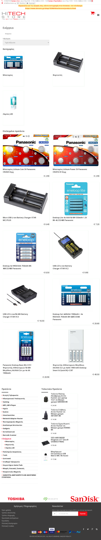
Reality (68, 536)
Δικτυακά (7, 458)
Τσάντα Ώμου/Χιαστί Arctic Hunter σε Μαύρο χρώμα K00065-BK (61, 427)
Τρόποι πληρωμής (8, 515)
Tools (5, 455)
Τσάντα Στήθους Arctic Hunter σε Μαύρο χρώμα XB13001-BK (58, 413)
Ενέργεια (7, 438)
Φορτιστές (57, 75)
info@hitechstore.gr (9, 3)
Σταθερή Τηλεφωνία (11, 462)
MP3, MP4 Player (9, 405)
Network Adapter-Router (13, 418)
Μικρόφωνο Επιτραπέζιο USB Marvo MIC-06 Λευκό (59, 453)
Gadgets (6, 428)
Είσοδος (21, 3)
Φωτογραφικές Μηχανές (13, 422)
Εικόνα (5, 412)
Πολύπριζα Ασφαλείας (12, 452)
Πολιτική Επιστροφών (9, 523)
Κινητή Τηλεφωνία (10, 395)
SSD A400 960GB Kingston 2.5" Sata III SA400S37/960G (59, 439)
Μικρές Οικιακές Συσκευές (13, 468)
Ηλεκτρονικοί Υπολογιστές (14, 398)
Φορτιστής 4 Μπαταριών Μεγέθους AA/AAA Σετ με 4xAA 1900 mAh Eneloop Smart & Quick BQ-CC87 (69, 368)
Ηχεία (5, 408)
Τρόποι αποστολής (8, 513)
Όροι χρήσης (6, 510)
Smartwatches (9, 415)
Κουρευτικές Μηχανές (12, 472)
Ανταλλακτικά (9, 432)
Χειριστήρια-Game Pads (13, 465)
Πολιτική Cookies (8, 526)
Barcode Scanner (9, 435)
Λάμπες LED (8, 114)
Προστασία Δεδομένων (10, 518)
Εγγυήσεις (5, 521)
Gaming (6, 402)
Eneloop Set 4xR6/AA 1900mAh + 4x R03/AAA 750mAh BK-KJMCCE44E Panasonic (68, 317)
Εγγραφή (31, 3)
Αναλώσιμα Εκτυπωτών (12, 425)
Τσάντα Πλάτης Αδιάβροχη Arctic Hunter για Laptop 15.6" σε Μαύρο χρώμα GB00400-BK (59, 398)
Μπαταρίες (8, 75)
